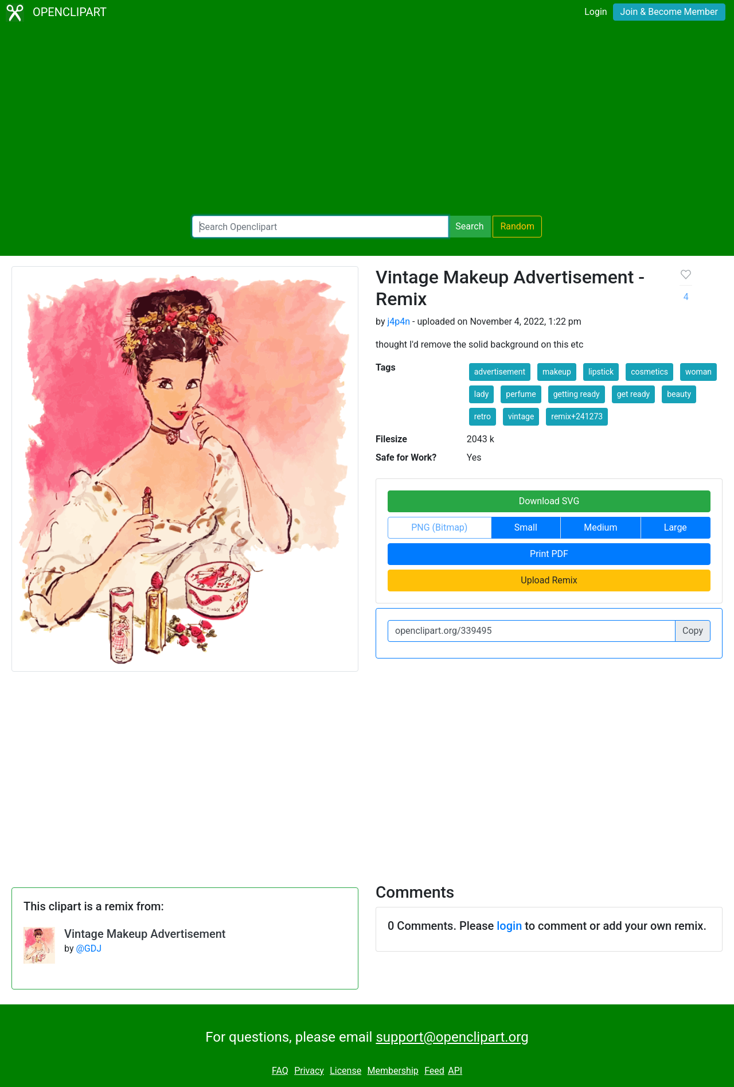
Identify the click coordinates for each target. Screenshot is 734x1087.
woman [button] (698, 371)
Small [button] (525, 527)
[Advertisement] (367, 120)
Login (595, 11)
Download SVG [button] (549, 501)
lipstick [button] (601, 371)
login (509, 926)
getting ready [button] (576, 394)
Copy (692, 630)
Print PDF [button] (549, 553)
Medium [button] (600, 527)
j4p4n (398, 321)
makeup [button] (556, 371)
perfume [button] (521, 394)
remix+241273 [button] (577, 416)
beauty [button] (679, 394)
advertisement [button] (499, 371)
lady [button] (481, 394)
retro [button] (482, 416)
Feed (434, 1070)
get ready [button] (633, 394)
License (345, 1070)
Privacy (309, 1070)
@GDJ (88, 948)
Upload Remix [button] (549, 580)
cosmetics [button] (649, 371)
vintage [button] (521, 416)
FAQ (280, 1070)
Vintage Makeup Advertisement (144, 934)
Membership (392, 1070)
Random (517, 226)
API (455, 1070)
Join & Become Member (669, 11)
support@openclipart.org (452, 1037)
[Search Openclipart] (320, 226)
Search (469, 226)
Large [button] (675, 527)
